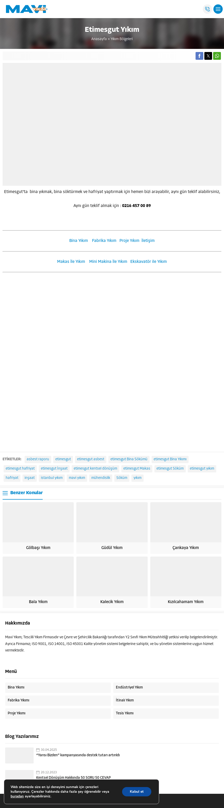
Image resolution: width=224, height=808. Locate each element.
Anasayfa (99, 39)
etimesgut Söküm (170, 469)
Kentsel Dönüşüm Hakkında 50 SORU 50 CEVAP (73, 778)
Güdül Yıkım (112, 548)
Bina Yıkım (78, 241)
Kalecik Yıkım (112, 602)
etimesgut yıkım (202, 469)
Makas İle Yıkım (71, 262)
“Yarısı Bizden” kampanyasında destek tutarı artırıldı (78, 755)
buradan (17, 796)
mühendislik (100, 478)
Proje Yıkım (129, 241)
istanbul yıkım (52, 478)
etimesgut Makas (136, 469)
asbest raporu (38, 459)
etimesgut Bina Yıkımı (170, 459)
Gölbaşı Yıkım (38, 548)
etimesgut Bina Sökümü (128, 459)
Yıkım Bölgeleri (122, 39)
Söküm (121, 478)
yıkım (137, 478)
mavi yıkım (77, 478)
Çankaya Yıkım (186, 548)
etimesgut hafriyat (20, 469)
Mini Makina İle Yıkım (108, 262)
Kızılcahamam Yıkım (186, 602)
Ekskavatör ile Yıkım (148, 262)
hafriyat (12, 478)
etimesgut (63, 459)
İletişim (148, 241)
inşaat (30, 478)
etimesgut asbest (90, 459)
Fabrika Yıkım (104, 241)
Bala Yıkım (38, 602)
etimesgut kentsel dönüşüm (95, 469)
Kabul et (137, 791)
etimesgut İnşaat (54, 469)
